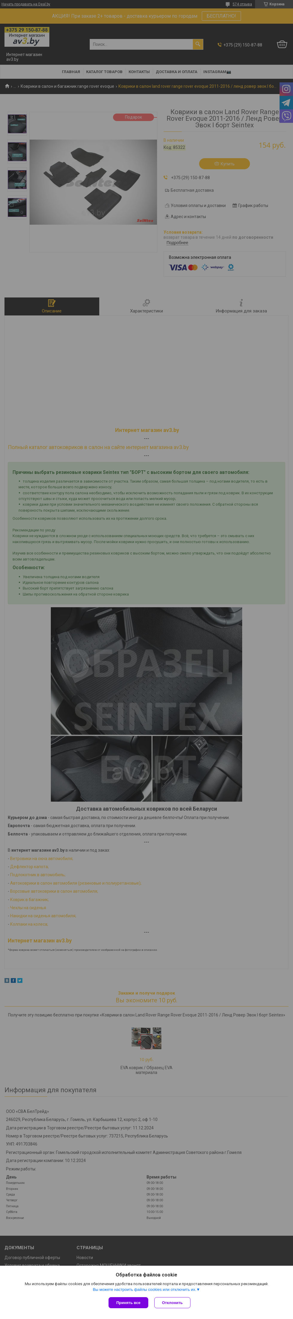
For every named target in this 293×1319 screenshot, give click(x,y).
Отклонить (172, 1302)
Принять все (128, 1302)
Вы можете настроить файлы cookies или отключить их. (144, 1289)
